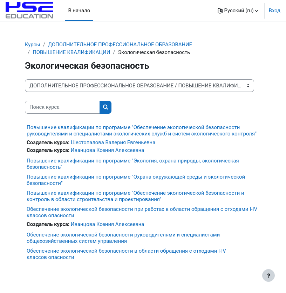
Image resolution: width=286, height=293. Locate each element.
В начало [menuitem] (79, 10)
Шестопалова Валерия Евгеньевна (113, 142)
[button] (238, 10)
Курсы (32, 44)
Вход (274, 10)
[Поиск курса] (62, 107)
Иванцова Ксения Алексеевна (107, 150)
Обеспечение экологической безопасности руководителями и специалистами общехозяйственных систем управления (123, 238)
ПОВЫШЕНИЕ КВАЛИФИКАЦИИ (71, 52)
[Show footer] (268, 275)
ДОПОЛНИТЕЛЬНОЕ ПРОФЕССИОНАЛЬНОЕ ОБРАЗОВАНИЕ (120, 44)
